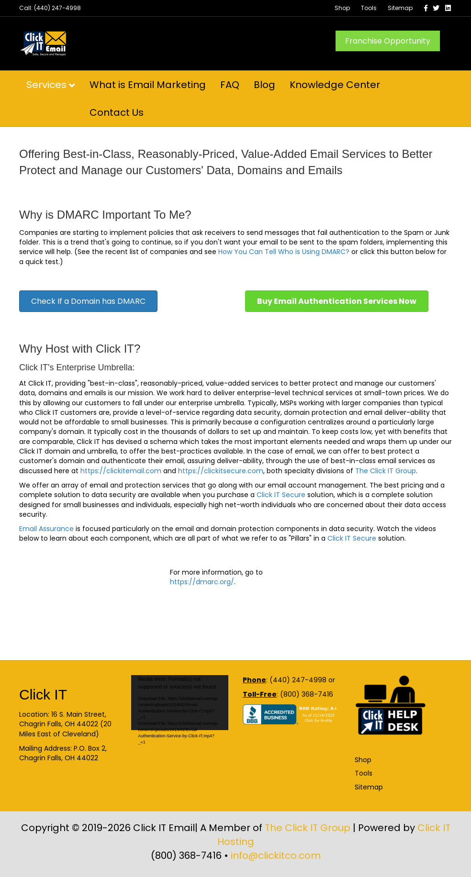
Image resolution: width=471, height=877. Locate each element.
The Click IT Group (385, 471)
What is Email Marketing (148, 84)
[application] (180, 702)
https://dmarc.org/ (202, 582)
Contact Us (117, 112)
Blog (264, 84)
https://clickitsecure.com (220, 471)
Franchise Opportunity (387, 40)
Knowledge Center (335, 84)
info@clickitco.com (276, 855)
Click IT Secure (282, 495)
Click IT (43, 694)
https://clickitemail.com (120, 471)
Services (46, 84)
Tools (369, 8)
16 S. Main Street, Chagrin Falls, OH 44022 (62, 719)
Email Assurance (46, 528)
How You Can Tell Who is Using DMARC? (283, 251)
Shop (342, 8)
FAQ (229, 84)
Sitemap (400, 8)
